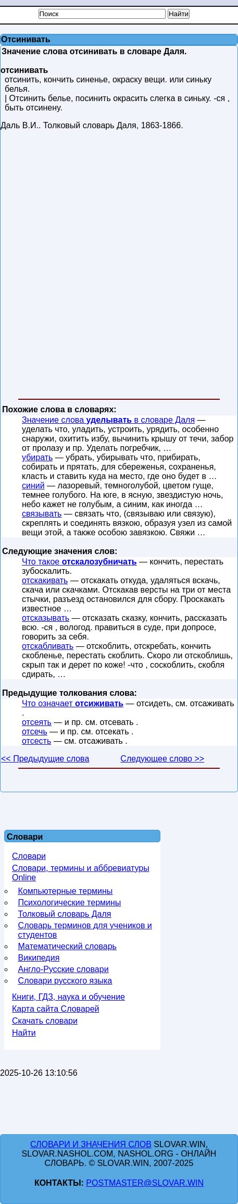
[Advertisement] (118, 266)
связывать (41, 513)
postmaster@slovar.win (145, 1182)
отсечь (34, 731)
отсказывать (45, 617)
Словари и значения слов (91, 1144)
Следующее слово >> (162, 758)
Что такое (79, 561)
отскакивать (45, 580)
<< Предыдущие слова (45, 758)
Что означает (72, 703)
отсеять (37, 722)
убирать (37, 457)
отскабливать (47, 646)
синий (33, 485)
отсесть (36, 740)
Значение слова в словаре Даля (108, 419)
